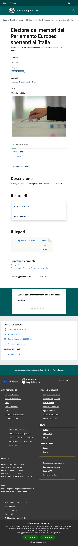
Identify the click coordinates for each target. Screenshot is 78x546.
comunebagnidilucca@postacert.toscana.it (17, 488)
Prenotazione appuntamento (54, 463)
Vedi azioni (16, 62)
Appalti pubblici (49, 410)
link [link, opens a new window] (60, 533)
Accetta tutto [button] (30, 537)
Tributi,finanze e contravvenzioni (21, 437)
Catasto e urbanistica (51, 414)
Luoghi (45, 448)
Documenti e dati (11, 418)
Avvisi (45, 437)
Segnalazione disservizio (52, 467)
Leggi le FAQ (47, 471)
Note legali (9, 514)
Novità (12, 20)
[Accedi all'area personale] (69, 3)
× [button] (75, 522)
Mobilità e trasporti (50, 418)
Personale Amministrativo (14, 414)
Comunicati (47, 433)
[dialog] (39, 533)
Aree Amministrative (13, 398)
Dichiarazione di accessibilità (15, 518)
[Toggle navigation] (4, 10)
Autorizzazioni (14, 445)
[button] (39, 542)
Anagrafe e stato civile (51, 394)
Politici (7, 410)
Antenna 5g (15, 265)
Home (5, 20)
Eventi (45, 452)
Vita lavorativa (48, 402)
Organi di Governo (12, 394)
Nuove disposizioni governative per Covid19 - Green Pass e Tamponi (39, 370)
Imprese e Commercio (51, 406)
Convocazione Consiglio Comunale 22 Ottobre (30, 268)
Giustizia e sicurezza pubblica (19, 433)
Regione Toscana (9, 3)
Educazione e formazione (18, 429)
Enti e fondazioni (11, 406)
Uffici (7, 402)
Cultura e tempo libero (51, 398)
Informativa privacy (12, 510)
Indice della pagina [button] (20, 144)
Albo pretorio (10, 506)
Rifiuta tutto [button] (48, 537)
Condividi (16, 57)
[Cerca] (73, 10)
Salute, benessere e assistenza (20, 441)
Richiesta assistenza (50, 475)
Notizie (20, 20)
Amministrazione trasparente (16, 502)
